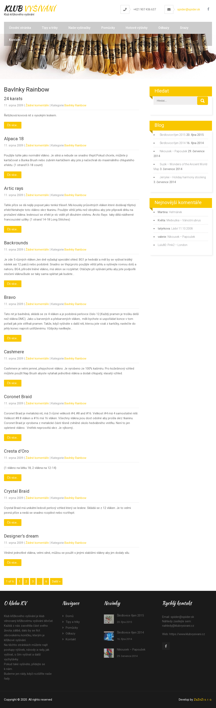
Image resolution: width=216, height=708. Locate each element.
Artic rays (13, 188)
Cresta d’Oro (16, 451)
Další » (56, 581)
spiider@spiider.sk (188, 9)
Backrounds (16, 242)
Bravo (10, 297)
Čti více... (12, 125)
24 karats (13, 98)
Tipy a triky (50, 28)
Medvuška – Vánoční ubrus (184, 220)
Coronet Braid (18, 396)
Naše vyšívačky (79, 28)
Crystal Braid (16, 491)
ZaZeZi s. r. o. (203, 699)
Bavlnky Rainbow (75, 105)
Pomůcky (108, 28)
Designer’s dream (21, 536)
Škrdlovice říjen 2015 (173, 134)
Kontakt (14, 40)
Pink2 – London (177, 245)
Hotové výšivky (137, 28)
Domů (69, 616)
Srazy (184, 28)
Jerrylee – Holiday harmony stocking (183, 177)
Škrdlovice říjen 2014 (173, 143)
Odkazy (163, 28)
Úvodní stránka (20, 28)
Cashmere (14, 351)
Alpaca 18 (14, 138)
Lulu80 (162, 245)
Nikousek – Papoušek (173, 151)
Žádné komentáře (37, 105)
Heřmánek (175, 212)
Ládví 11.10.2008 (182, 228)
